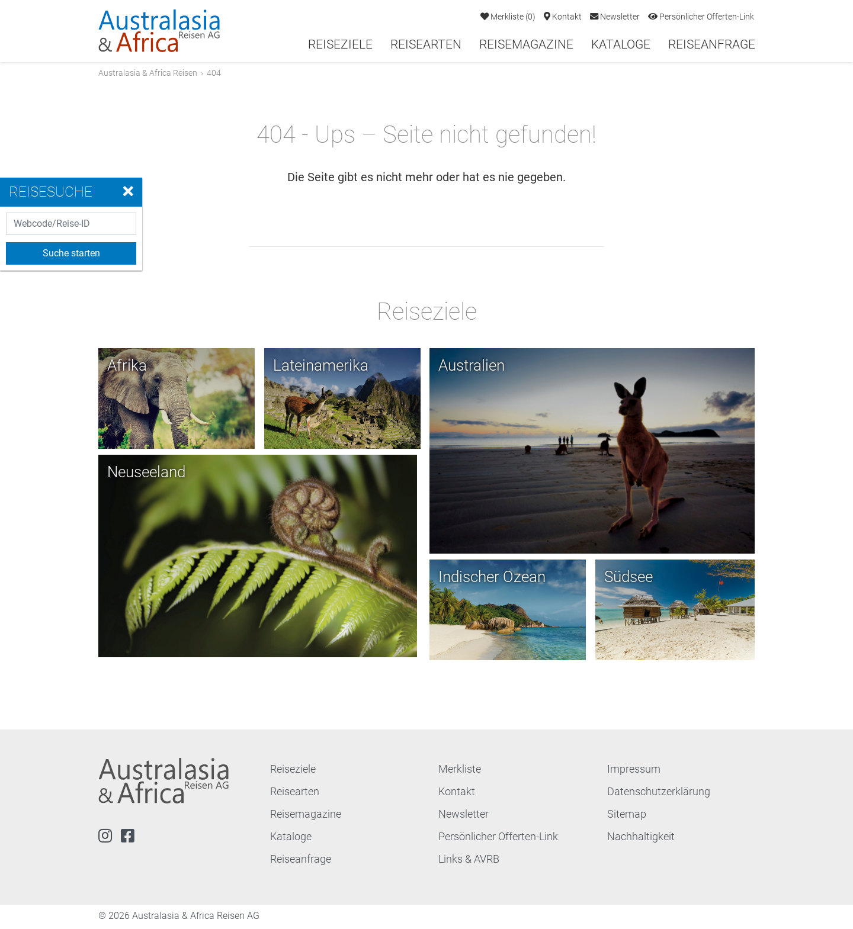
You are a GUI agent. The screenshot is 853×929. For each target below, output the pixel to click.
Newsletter (615, 17)
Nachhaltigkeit (641, 838)
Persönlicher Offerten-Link (701, 17)
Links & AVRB (468, 860)
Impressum (633, 770)
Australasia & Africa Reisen (147, 73)
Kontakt (563, 17)
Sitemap (626, 815)
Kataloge (620, 44)
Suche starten (71, 253)
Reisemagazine (526, 44)
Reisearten (425, 44)
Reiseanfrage (711, 44)
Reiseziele (340, 44)
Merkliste (507, 17)
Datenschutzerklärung (658, 793)
